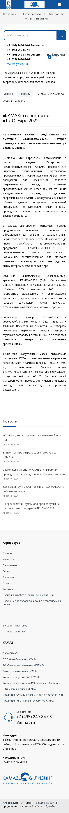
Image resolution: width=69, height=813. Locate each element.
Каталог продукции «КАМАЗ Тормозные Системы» (31, 683)
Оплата (7, 583)
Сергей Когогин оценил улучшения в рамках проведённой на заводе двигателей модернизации (34, 472)
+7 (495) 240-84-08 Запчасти (25, 45)
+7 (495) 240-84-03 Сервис (23, 54)
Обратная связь (56, 14)
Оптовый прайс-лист (14, 631)
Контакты (8, 589)
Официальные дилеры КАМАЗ (20, 689)
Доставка (8, 577)
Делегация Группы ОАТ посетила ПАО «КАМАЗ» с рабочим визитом (33, 489)
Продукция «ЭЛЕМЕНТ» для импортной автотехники (33, 694)
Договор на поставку (15, 625)
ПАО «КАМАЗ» (10, 653)
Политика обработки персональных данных (28, 595)
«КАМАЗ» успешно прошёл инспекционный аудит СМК (33, 438)
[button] (37, 19)
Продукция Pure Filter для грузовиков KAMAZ (28, 700)
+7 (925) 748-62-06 (18, 59)
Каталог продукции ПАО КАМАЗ (21, 677)
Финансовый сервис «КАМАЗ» (20, 671)
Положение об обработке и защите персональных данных (32, 602)
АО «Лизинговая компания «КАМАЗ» (23, 665)
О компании (10, 565)
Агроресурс (10, 802)
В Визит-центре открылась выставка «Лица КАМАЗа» (29, 455)
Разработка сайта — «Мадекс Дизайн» (47, 804)
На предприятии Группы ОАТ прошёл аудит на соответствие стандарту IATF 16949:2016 (31, 506)
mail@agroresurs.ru (18, 64)
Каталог (7, 559)
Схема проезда (32, 14)
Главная (8, 93)
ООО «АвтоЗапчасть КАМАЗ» (19, 659)
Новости (25, 93)
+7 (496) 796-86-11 (18, 50)
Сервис (7, 571)
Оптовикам (9, 14)
